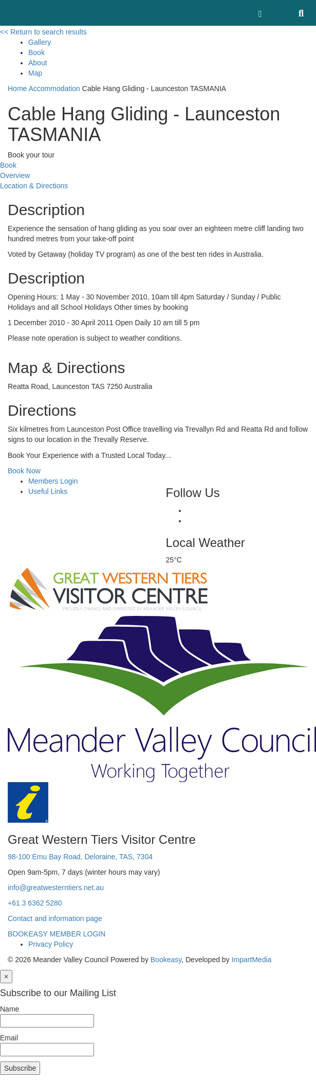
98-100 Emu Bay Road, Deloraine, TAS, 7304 (80, 857)
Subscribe (20, 1068)
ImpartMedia (252, 959)
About (37, 63)
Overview (15, 175)
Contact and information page (55, 918)
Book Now (24, 471)
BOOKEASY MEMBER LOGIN (56, 934)
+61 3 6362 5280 (35, 903)
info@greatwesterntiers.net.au (56, 887)
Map (35, 73)
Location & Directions (34, 186)
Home (17, 88)
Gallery (39, 42)
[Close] (6, 976)
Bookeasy (166, 959)
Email (9, 1038)
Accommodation (54, 88)
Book (36, 52)
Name (9, 1009)
